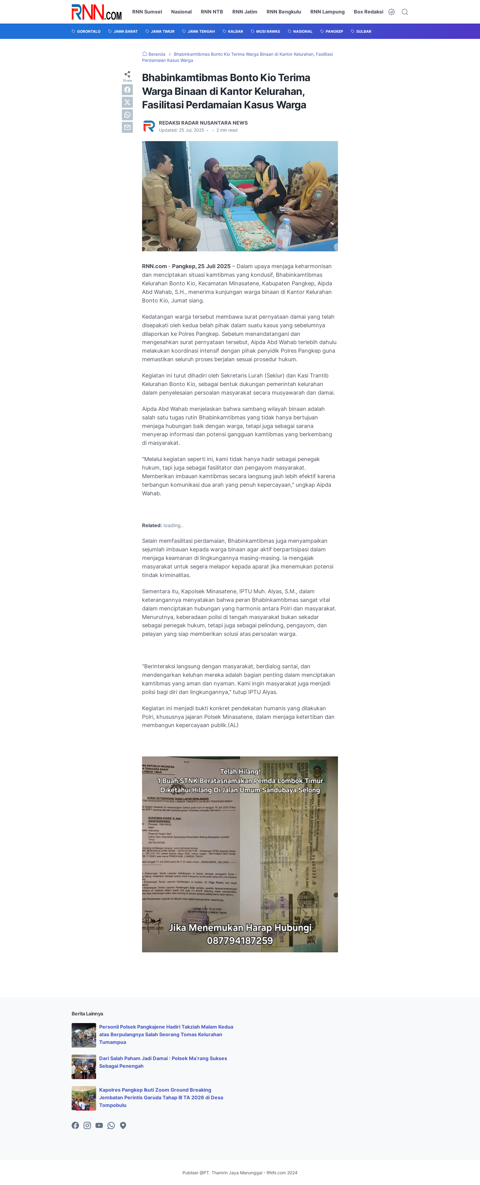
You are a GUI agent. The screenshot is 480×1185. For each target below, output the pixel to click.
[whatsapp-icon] (111, 1126)
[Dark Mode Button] (391, 12)
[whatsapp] (127, 114)
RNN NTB (212, 12)
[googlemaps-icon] (123, 1126)
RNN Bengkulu (284, 12)
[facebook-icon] (75, 1126)
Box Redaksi (368, 12)
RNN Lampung (327, 12)
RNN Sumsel (147, 12)
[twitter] (127, 102)
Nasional (181, 12)
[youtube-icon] (99, 1126)
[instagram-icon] (87, 1126)
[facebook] (127, 89)
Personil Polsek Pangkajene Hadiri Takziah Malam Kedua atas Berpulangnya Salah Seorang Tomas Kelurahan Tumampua (166, 1034)
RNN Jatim (244, 12)
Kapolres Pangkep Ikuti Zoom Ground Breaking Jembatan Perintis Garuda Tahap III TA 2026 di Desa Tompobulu (161, 1097)
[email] (127, 127)
